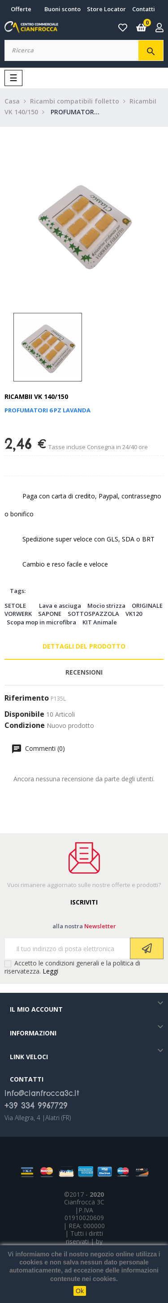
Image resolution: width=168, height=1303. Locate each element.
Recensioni (84, 672)
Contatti (143, 9)
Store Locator (106, 9)
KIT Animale (99, 622)
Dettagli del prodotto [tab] (84, 646)
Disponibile (24, 714)
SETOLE (15, 606)
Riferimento (26, 698)
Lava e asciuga (60, 606)
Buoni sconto (62, 9)
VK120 (133, 614)
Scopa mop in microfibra (41, 622)
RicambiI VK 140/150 (36, 396)
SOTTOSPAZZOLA (93, 614)
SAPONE (49, 614)
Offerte (21, 9)
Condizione (24, 726)
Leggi (50, 971)
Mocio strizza (106, 606)
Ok (80, 1290)
